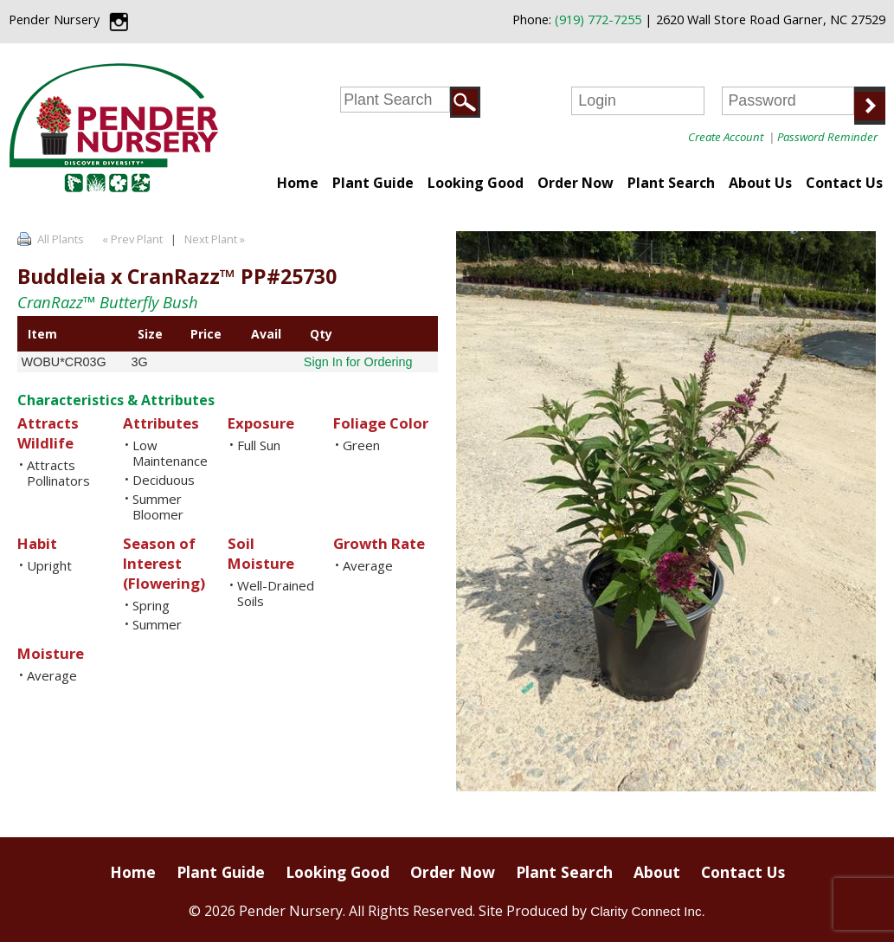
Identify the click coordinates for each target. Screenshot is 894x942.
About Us (760, 182)
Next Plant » (216, 239)
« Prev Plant (131, 239)
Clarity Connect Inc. (647, 911)
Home (297, 182)
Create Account (725, 137)
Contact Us (844, 182)
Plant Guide (373, 182)
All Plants (60, 239)
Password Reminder (827, 137)
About (657, 871)
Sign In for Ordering (358, 362)
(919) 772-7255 (598, 19)
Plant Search (671, 182)
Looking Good (476, 182)
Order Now (575, 182)
